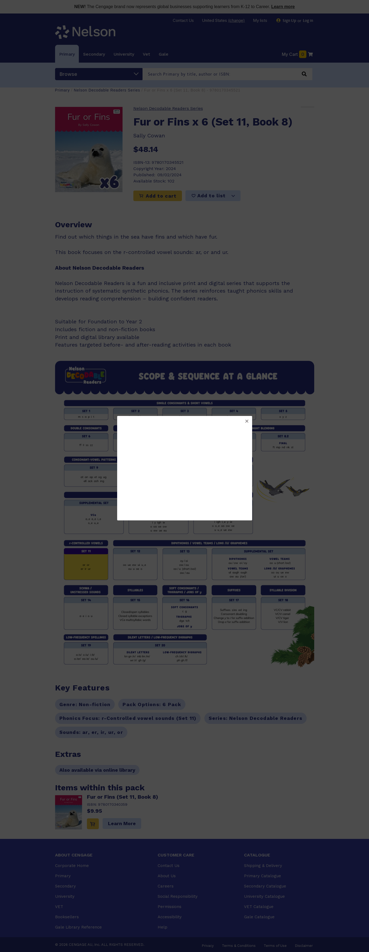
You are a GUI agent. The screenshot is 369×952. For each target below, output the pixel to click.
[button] (246, 421)
